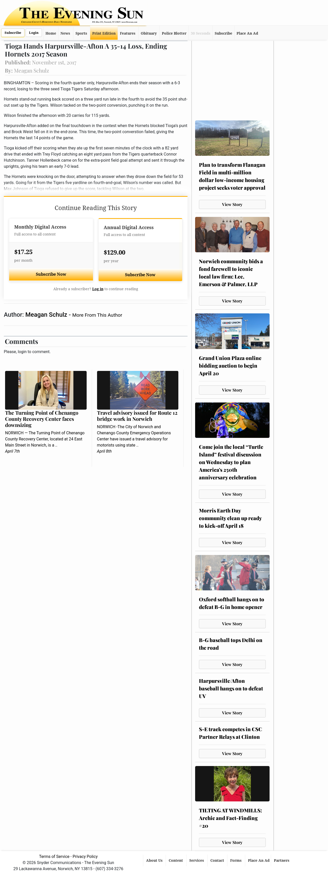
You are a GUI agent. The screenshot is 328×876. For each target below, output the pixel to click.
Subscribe (13, 33)
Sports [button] (81, 33)
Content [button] (176, 860)
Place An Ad (247, 33)
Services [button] (197, 860)
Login (34, 33)
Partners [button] (282, 860)
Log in (97, 289)
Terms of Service (54, 856)
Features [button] (127, 33)
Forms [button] (236, 860)
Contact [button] (217, 860)
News (65, 33)
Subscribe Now (51, 274)
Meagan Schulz (47, 314)
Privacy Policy (85, 856)
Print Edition (104, 33)
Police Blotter (174, 33)
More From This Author (97, 315)
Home (50, 33)
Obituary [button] (149, 33)
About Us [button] (155, 860)
